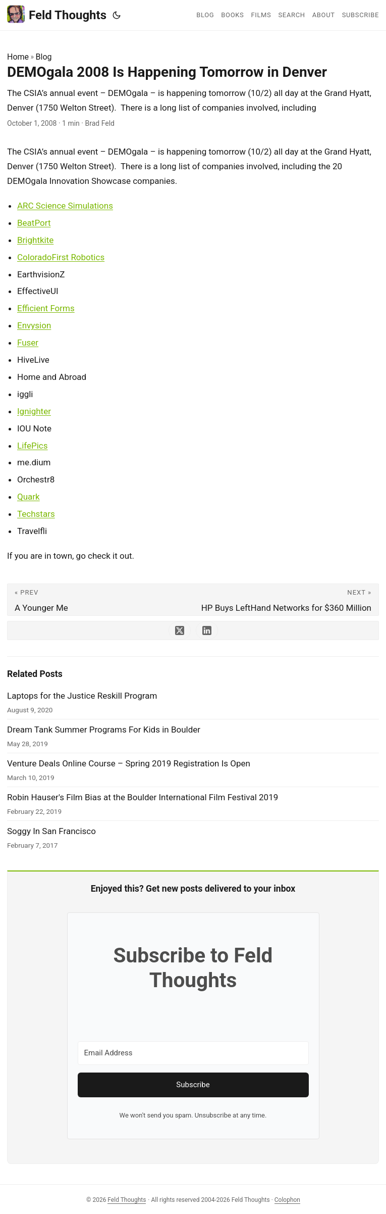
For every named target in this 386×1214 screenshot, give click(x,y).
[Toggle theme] (117, 15)
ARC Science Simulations (65, 206)
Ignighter (34, 411)
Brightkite (35, 240)
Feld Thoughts (56, 14)
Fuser (27, 342)
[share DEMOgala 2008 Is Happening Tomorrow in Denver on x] (180, 630)
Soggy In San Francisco (51, 831)
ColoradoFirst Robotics (60, 257)
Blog (44, 57)
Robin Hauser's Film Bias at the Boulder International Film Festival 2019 (142, 797)
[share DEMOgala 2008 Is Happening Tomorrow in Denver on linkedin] (207, 630)
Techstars (36, 514)
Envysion (34, 325)
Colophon (287, 1199)
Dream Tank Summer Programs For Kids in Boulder (103, 729)
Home (18, 57)
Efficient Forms (46, 308)
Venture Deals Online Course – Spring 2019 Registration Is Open (128, 763)
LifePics (32, 446)
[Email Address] (193, 1053)
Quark (28, 497)
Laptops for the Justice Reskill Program (82, 696)
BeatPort (33, 223)
